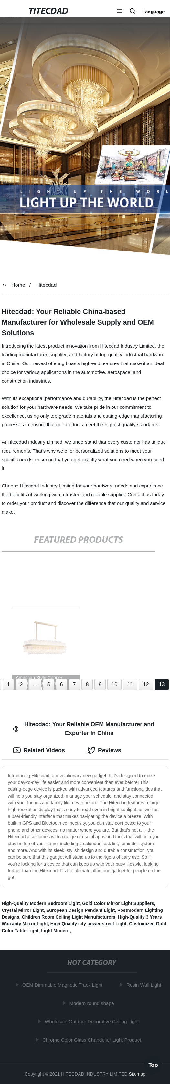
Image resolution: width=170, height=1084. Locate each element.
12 (146, 684)
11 (130, 684)
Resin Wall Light (144, 985)
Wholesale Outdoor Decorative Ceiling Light (93, 1021)
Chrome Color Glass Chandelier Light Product (92, 1039)
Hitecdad (46, 285)
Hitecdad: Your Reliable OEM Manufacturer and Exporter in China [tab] (83, 728)
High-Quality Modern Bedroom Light (41, 903)
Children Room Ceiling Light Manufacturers (68, 917)
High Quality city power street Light (88, 923)
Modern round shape (92, 1003)
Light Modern (55, 930)
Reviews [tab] (104, 750)
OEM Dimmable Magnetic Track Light (63, 985)
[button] (119, 12)
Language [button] (153, 11)
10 (114, 684)
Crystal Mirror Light (23, 910)
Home (18, 285)
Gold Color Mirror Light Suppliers (118, 903)
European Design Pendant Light (80, 910)
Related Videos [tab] (39, 750)
